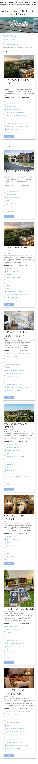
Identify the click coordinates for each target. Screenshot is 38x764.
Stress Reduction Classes (14, 123)
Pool (8, 118)
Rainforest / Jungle (12, 470)
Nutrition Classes (12, 376)
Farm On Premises (12, 101)
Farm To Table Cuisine (13, 103)
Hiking (9, 200)
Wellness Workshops (13, 129)
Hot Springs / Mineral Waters (15, 456)
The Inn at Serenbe (19, 608)
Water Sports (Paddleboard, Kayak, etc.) (18, 126)
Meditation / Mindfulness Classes (16, 115)
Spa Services (10, 121)
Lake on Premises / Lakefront (15, 112)
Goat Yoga (10, 632)
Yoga (8, 132)
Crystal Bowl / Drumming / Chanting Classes (19, 353)
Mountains (10, 464)
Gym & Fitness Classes (13, 106)
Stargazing (10, 556)
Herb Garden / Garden (13, 109)
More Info (9, 136)
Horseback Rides (12, 203)
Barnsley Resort (17, 171)
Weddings (10, 211)
